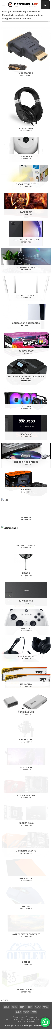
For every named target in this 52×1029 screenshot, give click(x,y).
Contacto (31, 1021)
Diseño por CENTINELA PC (34, 1025)
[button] (3, 4)
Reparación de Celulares (14, 1019)
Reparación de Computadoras (25, 1017)
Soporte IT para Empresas (37, 1019)
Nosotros (22, 1021)
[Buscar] (45, 4)
